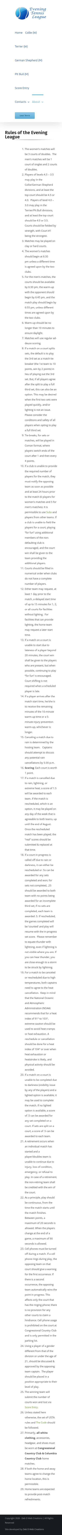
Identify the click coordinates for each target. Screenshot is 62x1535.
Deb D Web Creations (33, 1529)
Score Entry (31, 1407)
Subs (49, 512)
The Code (41, 1422)
